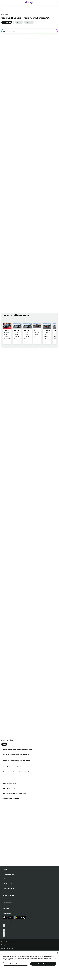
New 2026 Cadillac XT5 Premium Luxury (47, 341)
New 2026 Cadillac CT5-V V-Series (16, 341)
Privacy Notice (5, 945)
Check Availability (9, 71)
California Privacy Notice (7, 948)
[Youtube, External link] (4, 930)
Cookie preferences (15, 964)
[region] (29, 959)
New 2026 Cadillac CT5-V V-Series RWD (37, 341)
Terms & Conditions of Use (8, 941)
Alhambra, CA (5, 14)
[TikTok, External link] (4, 925)
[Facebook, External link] (4, 928)
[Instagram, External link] (4, 933)
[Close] (57, 953)
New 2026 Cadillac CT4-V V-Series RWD (7, 341)
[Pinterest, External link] (4, 935)
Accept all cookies (43, 964)
